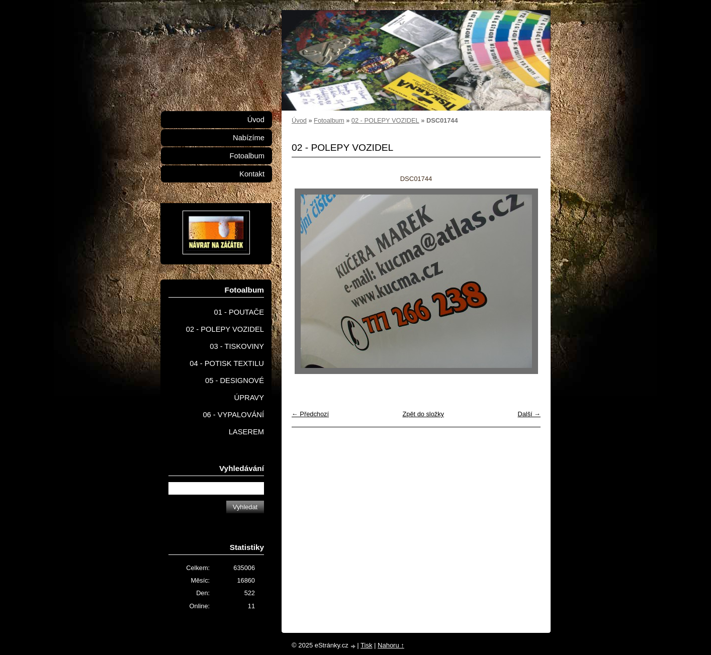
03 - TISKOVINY (237, 346)
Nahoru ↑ (391, 645)
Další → (529, 414)
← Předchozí (310, 414)
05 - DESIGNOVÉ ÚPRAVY (234, 389)
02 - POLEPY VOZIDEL (385, 120)
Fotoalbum (329, 120)
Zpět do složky (423, 414)
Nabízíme (248, 138)
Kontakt (251, 174)
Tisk (366, 645)
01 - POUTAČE (239, 312)
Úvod (299, 120)
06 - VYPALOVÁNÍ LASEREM (233, 423)
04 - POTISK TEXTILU (227, 363)
